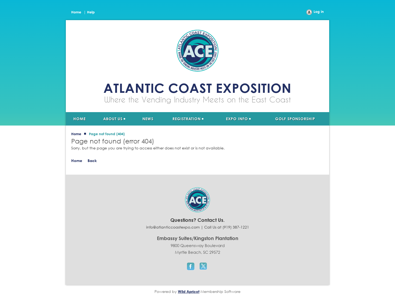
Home (76, 12)
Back (92, 160)
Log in (319, 11)
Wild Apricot (188, 291)
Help (91, 12)
